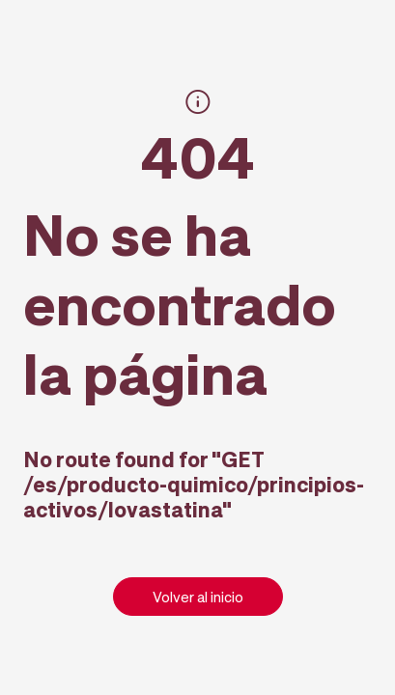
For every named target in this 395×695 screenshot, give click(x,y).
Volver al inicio (198, 596)
